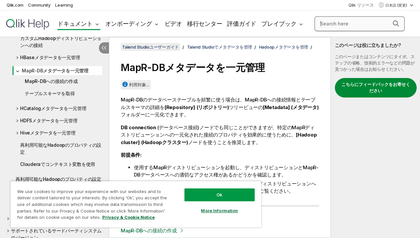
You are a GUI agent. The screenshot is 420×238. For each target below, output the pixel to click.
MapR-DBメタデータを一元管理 (55, 70)
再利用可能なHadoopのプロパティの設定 (60, 148)
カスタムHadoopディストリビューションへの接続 (60, 41)
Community (39, 5)
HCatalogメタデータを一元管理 (53, 108)
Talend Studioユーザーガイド (150, 47)
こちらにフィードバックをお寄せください (375, 88)
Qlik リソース (361, 5)
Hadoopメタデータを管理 (283, 47)
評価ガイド (241, 23)
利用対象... (139, 84)
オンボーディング (128, 23)
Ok (213, 189)
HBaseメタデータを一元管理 (50, 57)
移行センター (204, 23)
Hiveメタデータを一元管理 (48, 133)
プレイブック (279, 23)
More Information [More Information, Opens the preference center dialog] (213, 205)
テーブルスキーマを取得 (50, 93)
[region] (132, 201)
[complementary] (375, 137)
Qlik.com (15, 5)
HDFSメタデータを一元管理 (49, 120)
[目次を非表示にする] (104, 48)
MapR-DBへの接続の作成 (51, 81)
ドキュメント (75, 23)
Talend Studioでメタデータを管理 (219, 47)
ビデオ (173, 23)
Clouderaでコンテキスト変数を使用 (57, 164)
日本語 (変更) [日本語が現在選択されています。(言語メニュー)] (396, 5)
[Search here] (359, 24)
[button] (396, 23)
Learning (64, 5)
